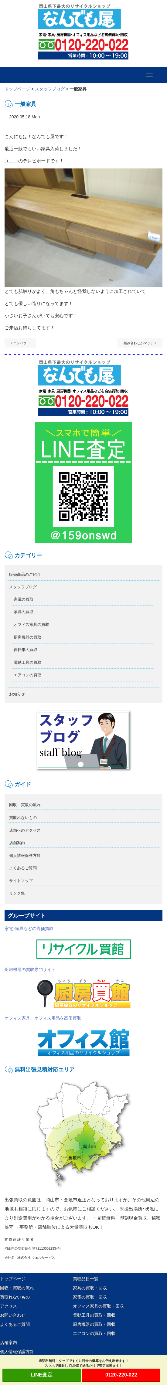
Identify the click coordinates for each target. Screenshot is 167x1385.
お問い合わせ (13, 1315)
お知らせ (17, 694)
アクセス (8, 1306)
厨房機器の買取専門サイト (68, 988)
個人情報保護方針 (25, 855)
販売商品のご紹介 (25, 574)
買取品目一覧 (85, 1278)
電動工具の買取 (27, 662)
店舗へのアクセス (25, 830)
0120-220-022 (121, 1375)
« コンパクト (20, 343)
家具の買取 (23, 611)
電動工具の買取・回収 (94, 1315)
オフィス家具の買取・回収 (98, 1306)
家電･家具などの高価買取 (68, 943)
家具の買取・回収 (90, 1287)
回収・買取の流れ (25, 805)
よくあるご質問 (23, 868)
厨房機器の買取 (27, 637)
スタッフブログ (50, 89)
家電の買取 (23, 599)
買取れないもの (23, 817)
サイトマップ (21, 880)
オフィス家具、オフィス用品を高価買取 (68, 1036)
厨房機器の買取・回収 (94, 1324)
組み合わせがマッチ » (140, 343)
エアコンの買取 (27, 675)
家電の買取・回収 (90, 1297)
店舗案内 (17, 842)
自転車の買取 (25, 649)
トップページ (17, 89)
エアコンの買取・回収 (94, 1333)
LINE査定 (42, 1375)
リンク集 (17, 893)
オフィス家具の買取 (31, 624)
